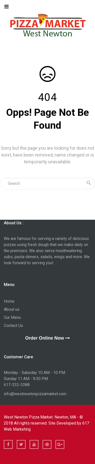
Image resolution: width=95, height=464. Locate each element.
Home (9, 301)
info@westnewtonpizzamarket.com (35, 393)
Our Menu (12, 317)
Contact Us (13, 325)
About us (12, 309)
